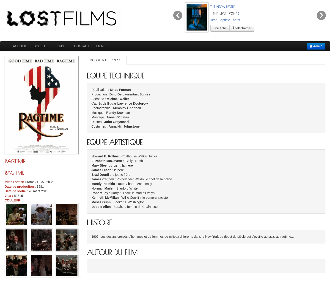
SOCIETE (41, 46)
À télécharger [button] (241, 28)
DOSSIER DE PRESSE (107, 60)
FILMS (61, 46)
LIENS (100, 46)
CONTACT (81, 46)
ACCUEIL (20, 46)
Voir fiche (220, 28)
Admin (316, 46)
